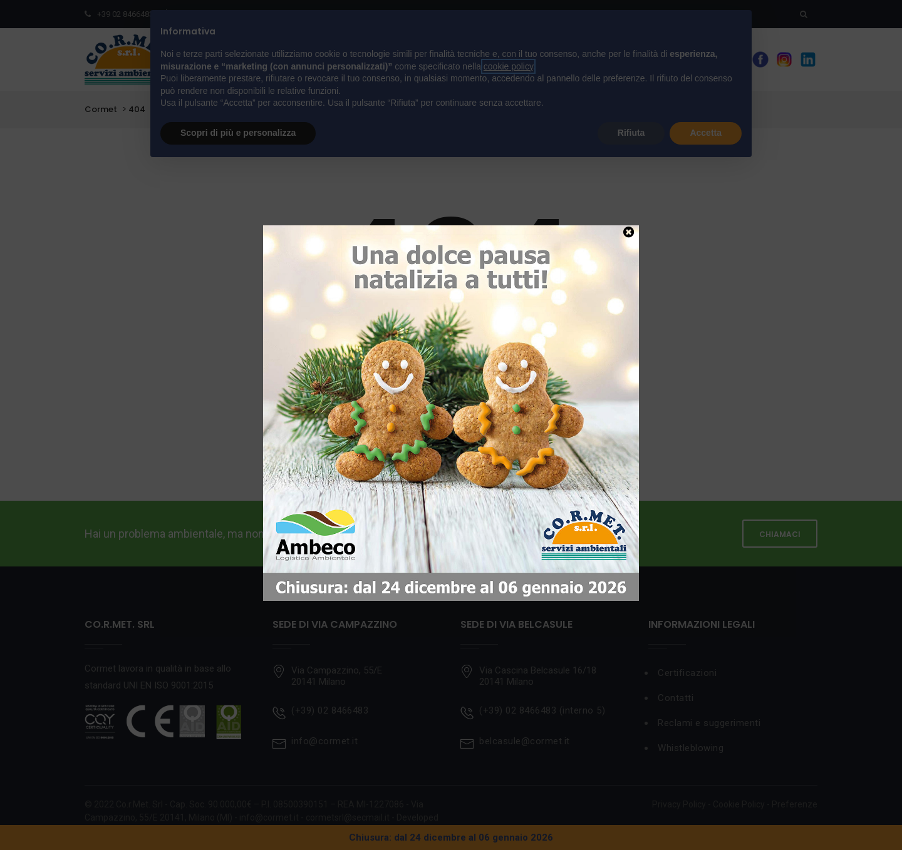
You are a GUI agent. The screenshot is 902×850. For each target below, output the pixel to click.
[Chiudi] (628, 231)
